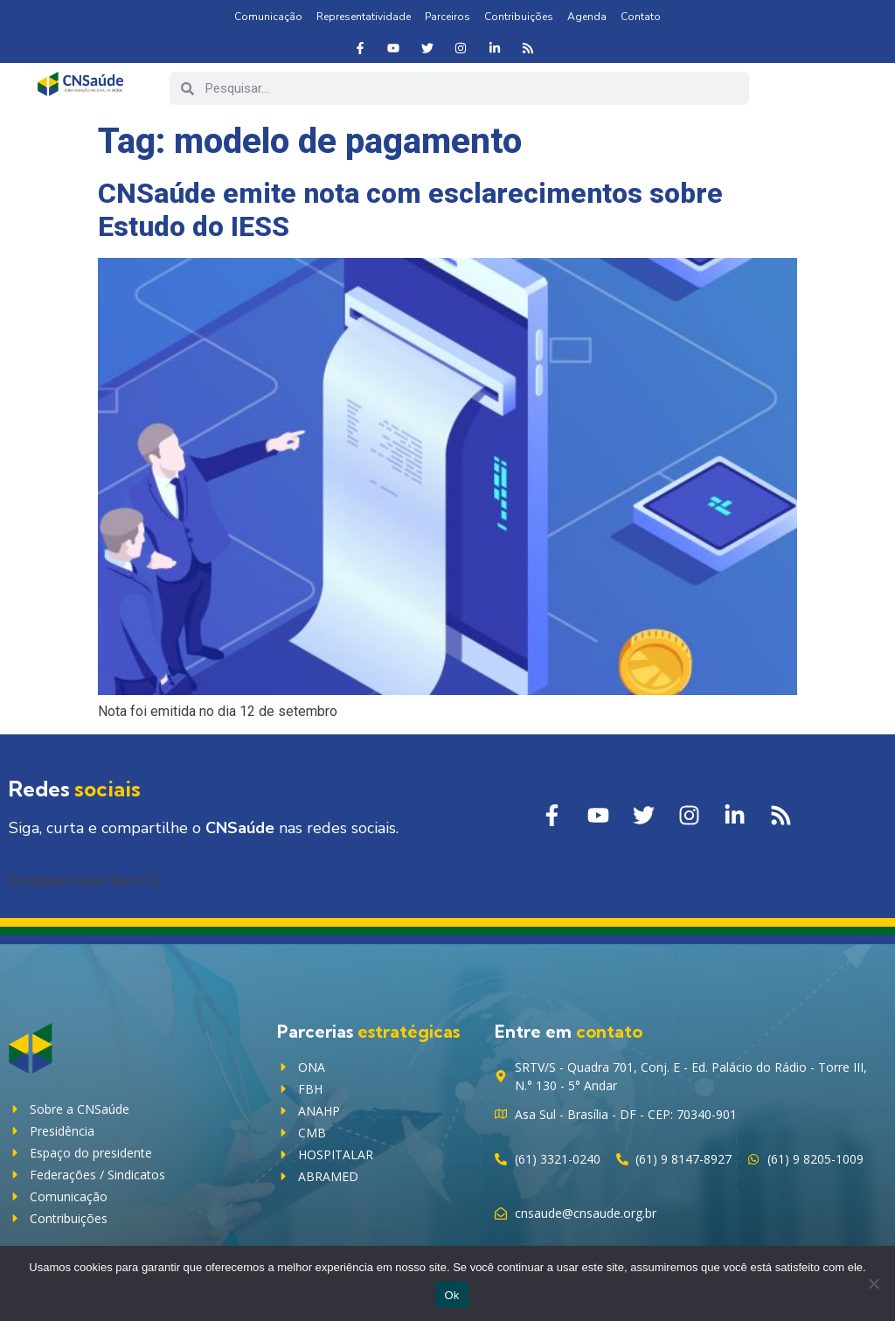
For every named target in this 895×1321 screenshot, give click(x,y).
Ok (451, 1295)
